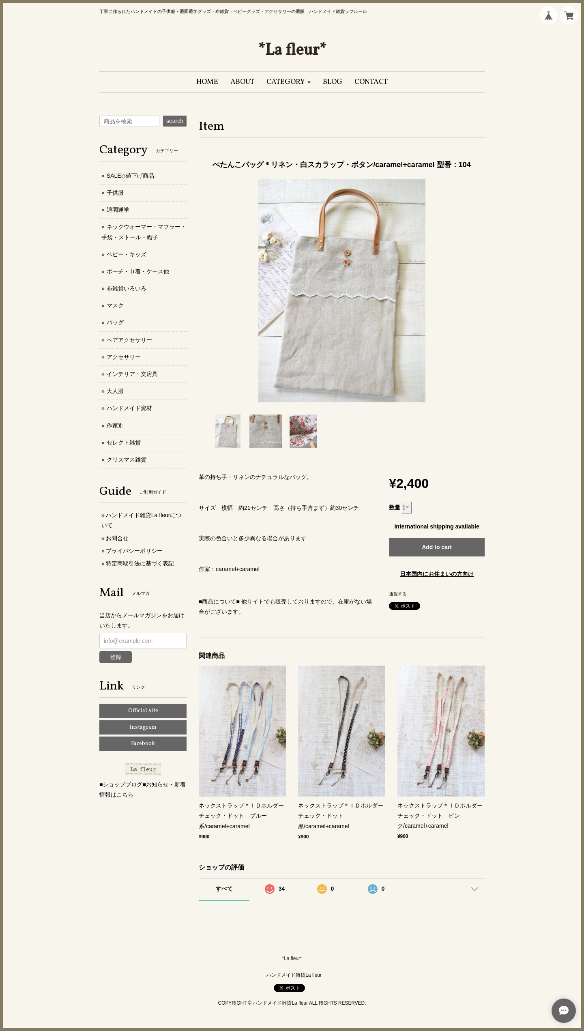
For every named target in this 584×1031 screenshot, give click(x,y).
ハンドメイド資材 (129, 408)
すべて (224, 888)
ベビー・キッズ (126, 254)
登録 (115, 657)
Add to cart (437, 547)
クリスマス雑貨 (126, 459)
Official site (143, 711)
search (174, 121)
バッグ (115, 322)
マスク (115, 305)
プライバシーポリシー (134, 551)
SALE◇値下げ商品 (130, 175)
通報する (398, 593)
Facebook (143, 743)
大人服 (115, 391)
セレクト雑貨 (124, 442)
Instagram (143, 727)
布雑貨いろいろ (126, 288)
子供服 (115, 192)
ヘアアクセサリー (129, 340)
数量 (394, 507)
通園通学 (118, 209)
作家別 (115, 425)
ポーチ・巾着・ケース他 (138, 271)
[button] (288, 82)
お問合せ (117, 538)
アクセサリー (124, 357)
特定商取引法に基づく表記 (140, 563)
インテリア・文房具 (132, 374)
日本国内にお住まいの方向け (437, 574)
